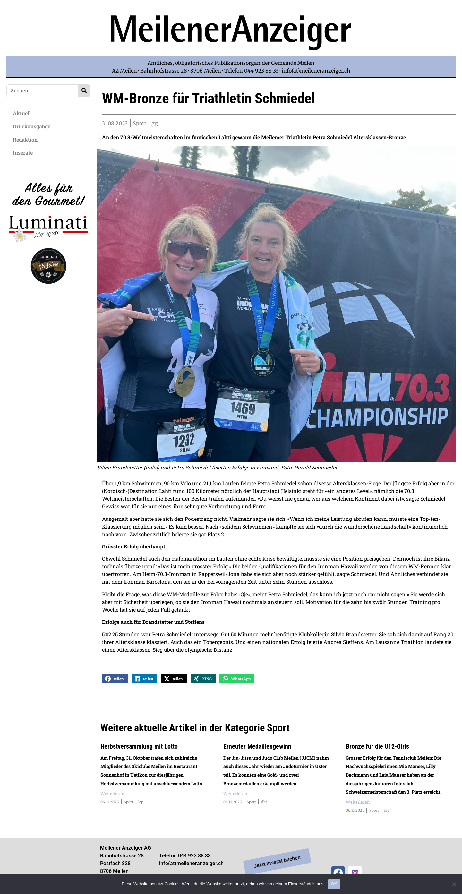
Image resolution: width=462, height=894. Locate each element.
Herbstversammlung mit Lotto (139, 747)
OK (334, 883)
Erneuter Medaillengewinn (257, 747)
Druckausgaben (32, 126)
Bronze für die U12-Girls (377, 747)
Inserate (24, 152)
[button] (115, 679)
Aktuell (23, 113)
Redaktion (27, 139)
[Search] (84, 91)
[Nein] (454, 884)
